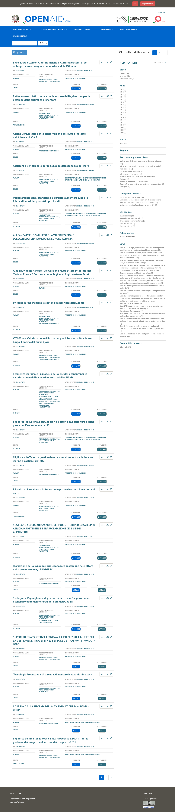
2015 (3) (123, 115)
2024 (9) (123, 92)
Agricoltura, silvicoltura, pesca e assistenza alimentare (49, 117)
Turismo (42, 288)
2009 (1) (123, 127)
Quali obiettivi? (21, 36)
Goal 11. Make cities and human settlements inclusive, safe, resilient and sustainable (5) (141, 261)
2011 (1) (123, 122)
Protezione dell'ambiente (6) (131, 171)
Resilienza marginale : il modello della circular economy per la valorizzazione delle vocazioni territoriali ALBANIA (50, 375)
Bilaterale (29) (125, 347)
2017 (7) (123, 110)
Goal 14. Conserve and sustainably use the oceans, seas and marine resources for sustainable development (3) (141, 281)
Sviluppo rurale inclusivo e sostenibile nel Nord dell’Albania (48, 303)
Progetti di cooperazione (75, 78)
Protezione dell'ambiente (49, 151)
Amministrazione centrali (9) (131, 218)
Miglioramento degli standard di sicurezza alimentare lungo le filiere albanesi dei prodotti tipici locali (50, 199)
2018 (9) (123, 107)
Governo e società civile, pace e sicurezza (48, 397)
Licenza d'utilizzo (17, 802)
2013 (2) (123, 120)
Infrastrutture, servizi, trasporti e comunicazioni (49, 80)
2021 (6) (123, 99)
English (161, 12)
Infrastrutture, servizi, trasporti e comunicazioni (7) (140, 166)
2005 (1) (123, 132)
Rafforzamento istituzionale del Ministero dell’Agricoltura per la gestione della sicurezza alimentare (51, 98)
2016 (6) (123, 112)
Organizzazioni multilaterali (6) (132, 221)
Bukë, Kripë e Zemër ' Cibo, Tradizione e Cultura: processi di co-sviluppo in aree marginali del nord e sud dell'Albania (50, 64)
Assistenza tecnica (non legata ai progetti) (82, 722)
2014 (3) (123, 117)
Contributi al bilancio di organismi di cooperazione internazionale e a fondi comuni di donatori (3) (140, 201)
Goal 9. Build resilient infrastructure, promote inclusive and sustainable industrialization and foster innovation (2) (142, 321)
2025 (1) (123, 89)
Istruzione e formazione (49, 583)
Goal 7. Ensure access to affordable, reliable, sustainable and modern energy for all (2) (142, 314)
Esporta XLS (19, 52)
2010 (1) (123, 125)
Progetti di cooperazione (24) (132, 197)
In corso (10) (125, 76)
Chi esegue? (107, 29)
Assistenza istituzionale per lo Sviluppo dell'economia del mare (51, 166)
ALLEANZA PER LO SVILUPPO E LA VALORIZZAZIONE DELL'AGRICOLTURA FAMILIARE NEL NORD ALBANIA (43, 236)
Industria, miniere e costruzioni (46, 404)
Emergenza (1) (125, 186)
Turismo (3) (124, 179)
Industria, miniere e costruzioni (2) (134, 181)
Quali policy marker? (129, 29)
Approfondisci (147, 3)
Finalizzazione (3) (127, 78)
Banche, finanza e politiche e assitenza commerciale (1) (142, 184)
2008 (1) (123, 130)
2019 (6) (123, 105)
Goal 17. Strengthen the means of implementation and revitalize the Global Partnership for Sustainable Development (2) (141, 308)
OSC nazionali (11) (127, 216)
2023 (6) (123, 94)
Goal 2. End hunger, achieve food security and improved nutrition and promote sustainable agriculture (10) (142, 248)
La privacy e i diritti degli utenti (22, 799)
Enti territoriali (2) (127, 223)
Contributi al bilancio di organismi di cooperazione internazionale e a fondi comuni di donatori (85, 179)
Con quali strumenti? (84, 29)
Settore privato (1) (127, 226)
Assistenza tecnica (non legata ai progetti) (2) (138, 205)
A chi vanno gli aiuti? (23, 29)
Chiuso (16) (124, 73)
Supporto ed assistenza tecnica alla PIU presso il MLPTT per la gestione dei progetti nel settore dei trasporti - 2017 (50, 740)
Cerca (43, 43)
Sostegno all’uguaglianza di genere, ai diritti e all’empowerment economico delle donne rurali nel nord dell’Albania (51, 599)
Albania (16, 78)
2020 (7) (123, 102)
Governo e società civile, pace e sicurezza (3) (137, 176)
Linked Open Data (150, 799)
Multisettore (44, 114)
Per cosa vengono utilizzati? (53, 29)
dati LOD (106, 62)
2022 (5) (123, 97)
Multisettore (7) (126, 169)
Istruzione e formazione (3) (131, 174)
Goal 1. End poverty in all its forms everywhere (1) (140, 326)
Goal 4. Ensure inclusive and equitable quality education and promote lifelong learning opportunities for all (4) (142, 276)
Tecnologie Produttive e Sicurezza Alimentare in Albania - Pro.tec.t (52, 674)
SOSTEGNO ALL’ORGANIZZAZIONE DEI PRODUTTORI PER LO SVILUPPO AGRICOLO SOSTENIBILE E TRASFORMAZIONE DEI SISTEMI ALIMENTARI (54, 528)
